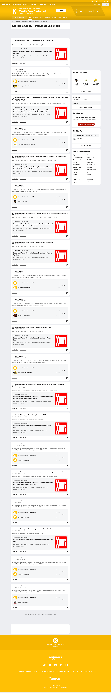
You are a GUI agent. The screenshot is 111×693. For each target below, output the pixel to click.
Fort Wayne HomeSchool (22, 75)
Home (30, 17)
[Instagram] (100, 1)
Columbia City (76, 169)
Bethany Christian (77, 160)
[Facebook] (107, 1)
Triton (88, 172)
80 (56, 140)
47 (56, 455)
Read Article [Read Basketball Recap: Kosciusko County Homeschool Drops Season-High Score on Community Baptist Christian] (15, 122)
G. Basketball (42, 4)
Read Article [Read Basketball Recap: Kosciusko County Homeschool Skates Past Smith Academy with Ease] (15, 179)
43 (56, 201)
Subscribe (37, 671)
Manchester (90, 155)
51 (56, 569)
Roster (41, 17)
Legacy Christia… (77, 182)
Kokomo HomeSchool (21, 277)
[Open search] (95, 4)
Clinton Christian (77, 167)
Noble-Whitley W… (91, 157)
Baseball (33, 4)
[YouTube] (96, 1)
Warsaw (89, 174)
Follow (60, 10)
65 (56, 372)
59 (56, 315)
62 (56, 597)
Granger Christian (20, 592)
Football (25, 4)
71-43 (38, 191)
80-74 (45, 134)
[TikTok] (93, 1)
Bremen (75, 162)
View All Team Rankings (86, 107)
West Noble (90, 179)
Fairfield (75, 172)
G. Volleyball (51, 4)
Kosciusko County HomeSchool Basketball (38, 21)
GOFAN (11, 1)
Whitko (89, 182)
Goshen (75, 174)
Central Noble (76, 164)
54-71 (41, 277)
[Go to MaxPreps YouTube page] (50, 665)
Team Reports (16, 49)
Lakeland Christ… (77, 179)
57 (56, 368)
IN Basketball (25, 21)
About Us (21, 671)
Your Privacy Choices (78, 671)
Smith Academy (20, 191)
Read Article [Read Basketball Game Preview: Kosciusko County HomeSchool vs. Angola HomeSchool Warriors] (15, 494)
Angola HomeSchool (21, 450)
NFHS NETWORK (18, 1)
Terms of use (55, 671)
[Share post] (67, 63)
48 (56, 517)
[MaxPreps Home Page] (13, 21)
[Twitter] (104, 1)
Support (88, 671)
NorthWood (90, 162)
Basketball (18, 21)
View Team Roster (86, 145)
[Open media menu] (99, 4)
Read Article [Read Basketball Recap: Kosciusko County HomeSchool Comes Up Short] (15, 63)
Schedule (35, 17)
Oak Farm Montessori (21, 507)
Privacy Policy (46, 671)
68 (56, 460)
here (95, 135)
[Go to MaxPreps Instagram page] (55, 665)
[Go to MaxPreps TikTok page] (44, 665)
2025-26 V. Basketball (19, 17)
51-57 (41, 564)
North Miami (90, 160)
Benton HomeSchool (21, 305)
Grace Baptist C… (77, 177)
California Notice (65, 671)
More (64, 17)
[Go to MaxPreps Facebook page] (66, 665)
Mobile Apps (29, 671)
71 (56, 197)
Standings (47, 17)
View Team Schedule (86, 91)
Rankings (54, 17)
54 (56, 81)
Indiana (75, 103)
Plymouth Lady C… (91, 164)
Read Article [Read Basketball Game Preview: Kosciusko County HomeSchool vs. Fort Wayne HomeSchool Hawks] (15, 408)
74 (56, 144)
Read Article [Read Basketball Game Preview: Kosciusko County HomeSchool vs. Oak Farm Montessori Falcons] (15, 236)
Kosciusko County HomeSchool (24, 81)
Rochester (89, 167)
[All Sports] (59, 4)
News (59, 17)
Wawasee (89, 177)
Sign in (105, 4)
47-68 (41, 450)
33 (56, 602)
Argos (74, 155)
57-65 (43, 362)
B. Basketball (17, 4)
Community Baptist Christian (23, 134)
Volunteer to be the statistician (86, 124)
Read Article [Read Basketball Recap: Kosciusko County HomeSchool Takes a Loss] (15, 350)
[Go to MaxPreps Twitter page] (61, 665)
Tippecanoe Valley (91, 169)
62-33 (39, 592)
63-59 (41, 305)
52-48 (41, 507)
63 (56, 86)
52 (56, 512)
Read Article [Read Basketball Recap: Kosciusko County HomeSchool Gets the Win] (15, 551)
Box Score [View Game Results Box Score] (14, 91)
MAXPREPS (5, 1)
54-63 (43, 75)
